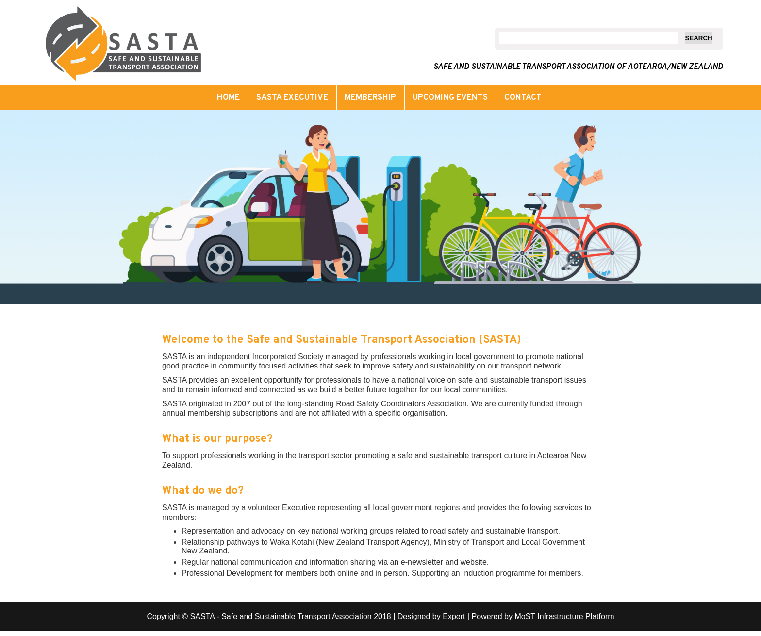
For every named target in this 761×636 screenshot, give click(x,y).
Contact (523, 97)
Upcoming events (450, 97)
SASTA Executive (292, 97)
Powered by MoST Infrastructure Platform (543, 616)
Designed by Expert (431, 616)
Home (228, 97)
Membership (370, 97)
